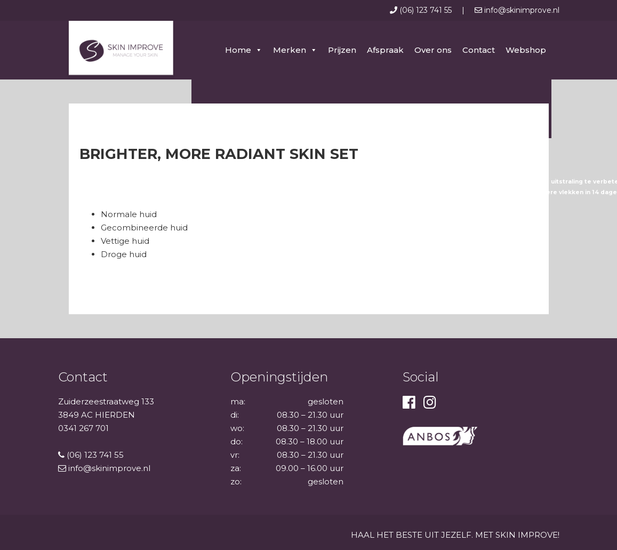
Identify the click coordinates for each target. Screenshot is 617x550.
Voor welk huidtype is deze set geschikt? (148, 203)
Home (238, 50)
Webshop (526, 50)
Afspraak (385, 50)
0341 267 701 (83, 428)
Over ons (433, 50)
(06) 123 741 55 (422, 10)
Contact (478, 50)
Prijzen (342, 50)
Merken (289, 50)
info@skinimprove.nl (517, 10)
